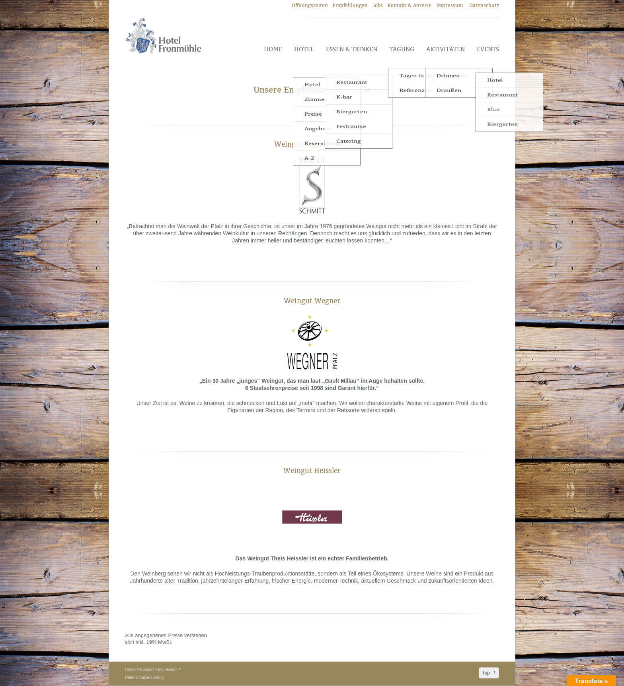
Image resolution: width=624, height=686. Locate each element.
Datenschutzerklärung (144, 677)
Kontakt (147, 669)
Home (273, 49)
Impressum (450, 5)
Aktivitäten (445, 49)
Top (486, 673)
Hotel (304, 49)
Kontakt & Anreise (409, 5)
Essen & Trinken (351, 49)
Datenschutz (484, 5)
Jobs (377, 5)
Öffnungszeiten (310, 5)
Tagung (401, 49)
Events (488, 49)
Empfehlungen (350, 5)
